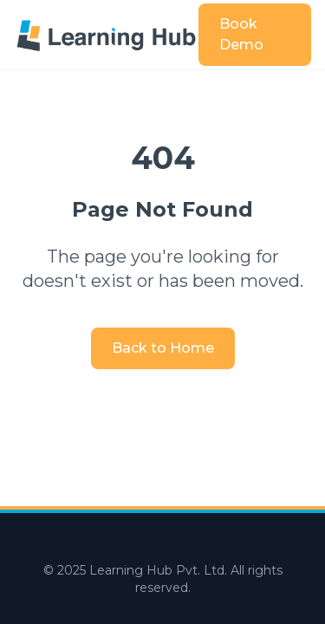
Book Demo (241, 34)
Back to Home (163, 348)
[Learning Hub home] (106, 34)
